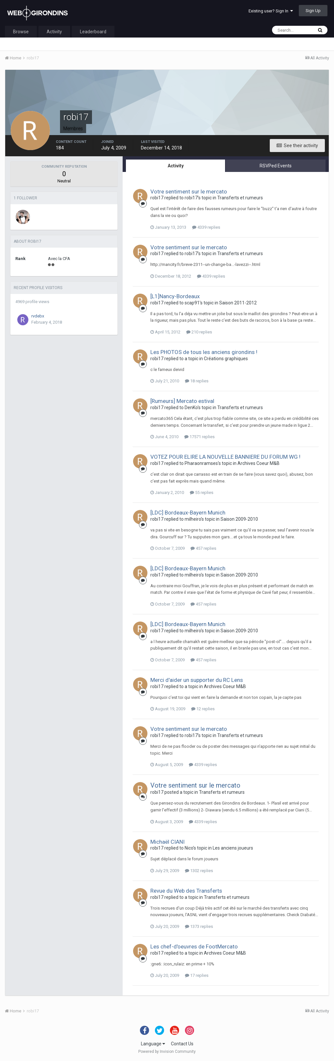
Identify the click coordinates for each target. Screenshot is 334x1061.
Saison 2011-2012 (238, 302)
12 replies (203, 708)
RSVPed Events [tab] (276, 165)
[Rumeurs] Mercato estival (182, 401)
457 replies (203, 548)
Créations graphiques (226, 358)
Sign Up (313, 10)
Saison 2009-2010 (239, 519)
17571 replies (199, 436)
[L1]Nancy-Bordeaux (175, 296)
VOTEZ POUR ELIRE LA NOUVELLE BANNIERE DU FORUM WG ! (225, 457)
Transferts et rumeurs (240, 197)
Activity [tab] (176, 165)
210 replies (199, 332)
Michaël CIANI (167, 841)
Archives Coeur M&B (258, 463)
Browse (21, 31)
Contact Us (182, 1043)
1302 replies (199, 870)
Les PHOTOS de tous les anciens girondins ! (203, 352)
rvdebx (37, 316)
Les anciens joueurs (233, 848)
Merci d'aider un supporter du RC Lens (196, 680)
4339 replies (206, 227)
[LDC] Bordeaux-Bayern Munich (187, 512)
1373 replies (199, 926)
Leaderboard (93, 31)
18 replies (196, 380)
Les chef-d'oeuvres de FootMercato (194, 946)
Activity (54, 31)
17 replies (196, 975)
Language (153, 1043)
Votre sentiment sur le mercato (188, 191)
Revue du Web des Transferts (186, 890)
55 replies (201, 492)
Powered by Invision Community (167, 1051)
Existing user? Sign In (271, 10)
